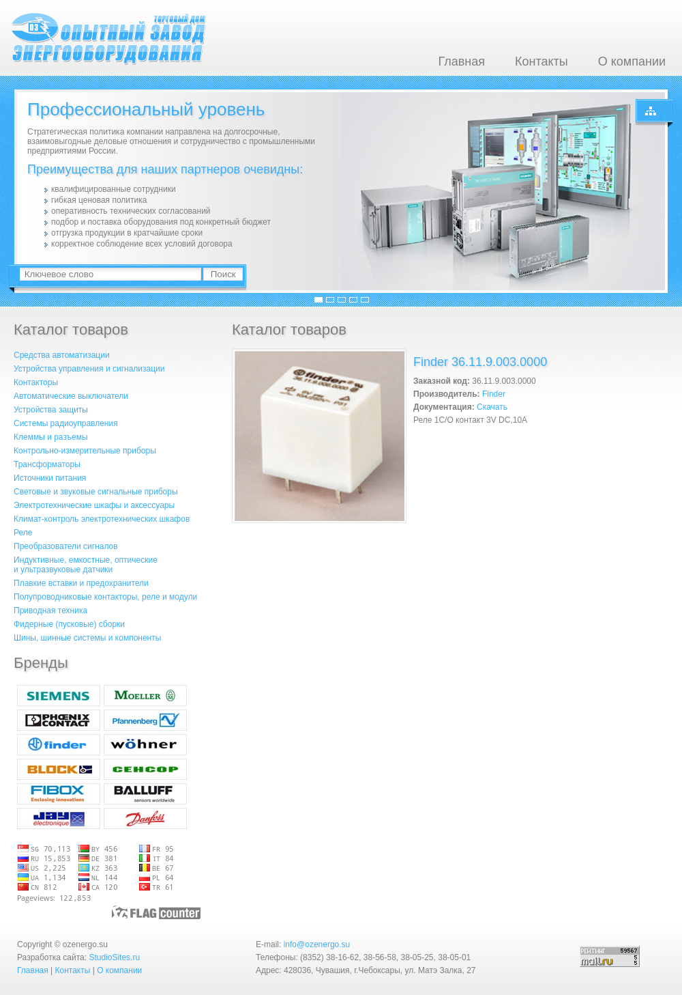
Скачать (492, 407)
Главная (461, 61)
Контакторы (36, 382)
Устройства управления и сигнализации (89, 369)
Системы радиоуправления (66, 423)
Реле (23, 532)
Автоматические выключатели (71, 396)
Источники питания (50, 478)
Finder (493, 394)
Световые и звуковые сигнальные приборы (96, 491)
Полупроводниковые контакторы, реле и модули (105, 597)
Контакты (541, 61)
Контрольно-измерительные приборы (85, 451)
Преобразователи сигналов (66, 546)
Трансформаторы (47, 464)
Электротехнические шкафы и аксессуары (94, 505)
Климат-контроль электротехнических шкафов (102, 519)
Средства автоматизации (62, 355)
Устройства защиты (51, 410)
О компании (632, 61)
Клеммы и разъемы (51, 437)
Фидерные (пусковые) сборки (69, 624)
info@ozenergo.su (317, 944)
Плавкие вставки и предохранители (81, 583)
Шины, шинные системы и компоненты (87, 638)
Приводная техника (50, 610)
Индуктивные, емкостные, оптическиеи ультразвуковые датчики (86, 564)
